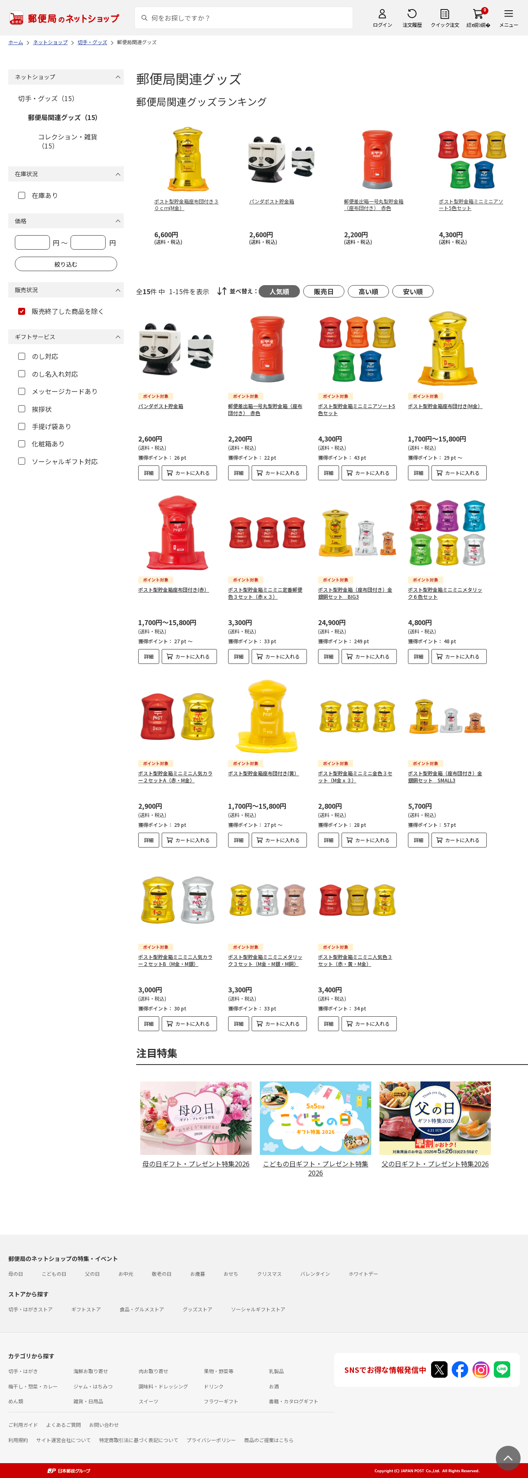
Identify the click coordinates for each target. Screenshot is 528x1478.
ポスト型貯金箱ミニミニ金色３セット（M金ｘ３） (355, 777)
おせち (231, 1273)
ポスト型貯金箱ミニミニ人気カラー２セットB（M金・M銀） (175, 960)
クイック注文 (445, 24)
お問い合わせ (104, 1424)
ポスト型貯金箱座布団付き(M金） (445, 405)
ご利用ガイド (23, 1424)
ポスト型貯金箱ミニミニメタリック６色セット (445, 593)
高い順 (368, 291)
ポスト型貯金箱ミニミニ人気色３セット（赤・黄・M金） (355, 960)
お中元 (125, 1273)
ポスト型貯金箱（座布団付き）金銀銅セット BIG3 (355, 593)
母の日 (15, 1273)
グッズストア (197, 1309)
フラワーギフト (221, 1401)
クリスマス (269, 1273)
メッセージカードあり (58, 391)
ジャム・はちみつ (93, 1386)
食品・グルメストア (142, 1309)
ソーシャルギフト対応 (58, 461)
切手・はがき (23, 1370)
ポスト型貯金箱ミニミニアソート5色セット (356, 409)
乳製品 (276, 1370)
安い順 (413, 291)
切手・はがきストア (30, 1309)
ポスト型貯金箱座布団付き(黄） (263, 773)
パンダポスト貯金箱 (160, 405)
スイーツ (148, 1401)
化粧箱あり (41, 444)
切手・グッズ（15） (48, 98)
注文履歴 (412, 24)
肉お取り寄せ (153, 1370)
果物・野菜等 (218, 1370)
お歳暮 (197, 1273)
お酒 (274, 1386)
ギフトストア (86, 1309)
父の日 (92, 1273)
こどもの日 (54, 1273)
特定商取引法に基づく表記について (138, 1439)
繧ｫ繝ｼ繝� (478, 24)
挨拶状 (35, 409)
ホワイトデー (363, 1273)
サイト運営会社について (63, 1439)
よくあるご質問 (63, 1424)
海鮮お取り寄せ (90, 1370)
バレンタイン (315, 1273)
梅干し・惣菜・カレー (33, 1386)
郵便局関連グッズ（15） (64, 117)
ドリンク (214, 1386)
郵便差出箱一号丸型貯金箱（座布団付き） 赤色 (265, 409)
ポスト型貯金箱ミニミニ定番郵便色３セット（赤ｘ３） (265, 593)
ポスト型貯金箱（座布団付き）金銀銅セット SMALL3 (445, 777)
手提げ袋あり (44, 426)
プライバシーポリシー (211, 1439)
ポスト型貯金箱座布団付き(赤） (173, 589)
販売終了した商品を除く (61, 311)
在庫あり (38, 195)
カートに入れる (192, 472)
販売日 (324, 291)
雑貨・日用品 (88, 1401)
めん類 (15, 1401)
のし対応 (38, 356)
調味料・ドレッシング (163, 1386)
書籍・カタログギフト (293, 1401)
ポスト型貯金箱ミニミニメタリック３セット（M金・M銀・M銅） (265, 960)
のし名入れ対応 (48, 374)
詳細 (149, 472)
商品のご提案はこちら (269, 1439)
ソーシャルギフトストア (258, 1309)
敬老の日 (162, 1273)
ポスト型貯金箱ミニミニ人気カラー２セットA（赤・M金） (175, 777)
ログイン (382, 24)
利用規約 (18, 1439)
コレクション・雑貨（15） (67, 141)
